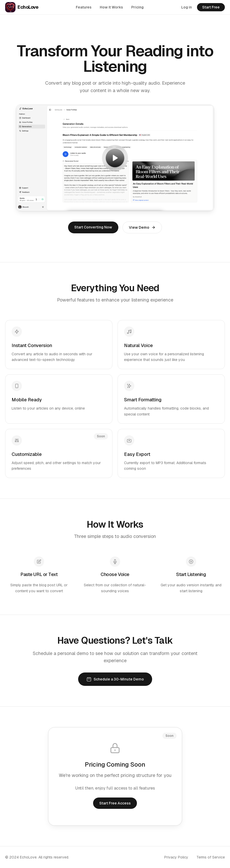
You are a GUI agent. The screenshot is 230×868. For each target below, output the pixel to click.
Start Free (211, 7)
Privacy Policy (176, 857)
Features (84, 7)
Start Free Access (115, 803)
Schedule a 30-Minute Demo (115, 679)
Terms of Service (210, 857)
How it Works (111, 7)
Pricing (137, 7)
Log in (186, 7)
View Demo (142, 227)
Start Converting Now (93, 227)
